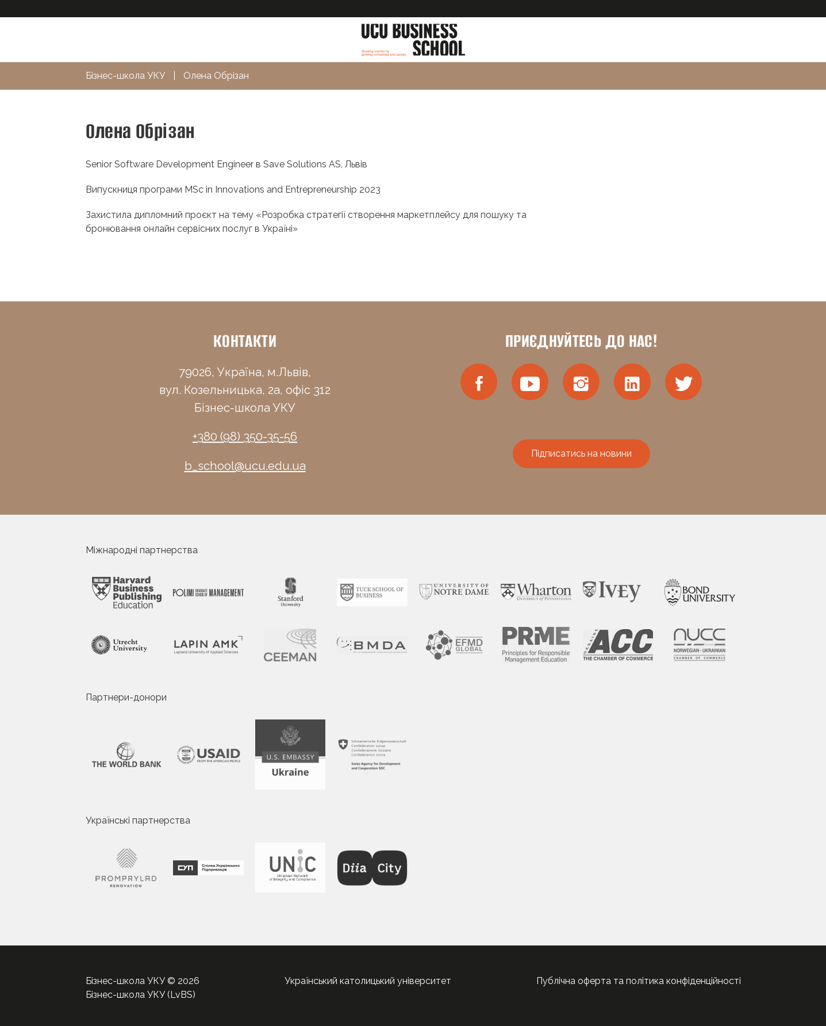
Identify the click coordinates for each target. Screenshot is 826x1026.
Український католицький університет (368, 980)
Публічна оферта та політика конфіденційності (638, 980)
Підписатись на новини (581, 453)
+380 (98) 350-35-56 (245, 436)
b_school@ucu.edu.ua (245, 466)
